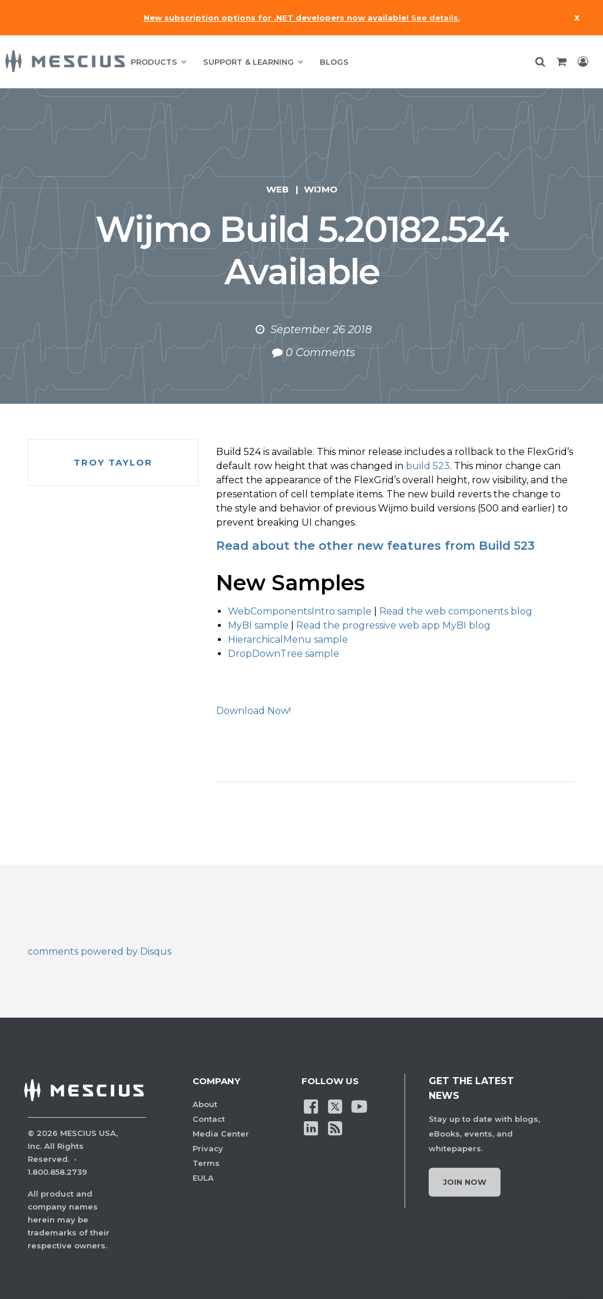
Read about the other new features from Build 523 (375, 546)
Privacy (208, 1148)
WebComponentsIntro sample (300, 611)
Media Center (221, 1133)
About (205, 1104)
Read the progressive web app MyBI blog (393, 625)
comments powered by (99, 951)
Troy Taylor (113, 462)
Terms (206, 1163)
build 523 (428, 465)
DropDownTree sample (283, 653)
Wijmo (320, 189)
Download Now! (253, 710)
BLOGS (334, 62)
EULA (203, 1177)
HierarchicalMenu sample (288, 639)
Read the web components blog (455, 611)
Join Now (464, 1182)
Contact (209, 1119)
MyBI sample (258, 625)
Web (277, 189)
